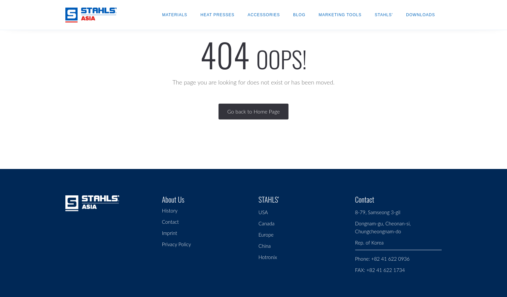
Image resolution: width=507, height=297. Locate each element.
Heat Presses (217, 15)
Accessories (264, 15)
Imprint (169, 233)
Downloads (420, 15)
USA (263, 212)
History (170, 211)
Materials (174, 15)
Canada (266, 223)
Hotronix (267, 257)
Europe (266, 235)
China (264, 246)
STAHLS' (384, 15)
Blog (299, 15)
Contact (170, 222)
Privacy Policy (176, 244)
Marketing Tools (340, 15)
